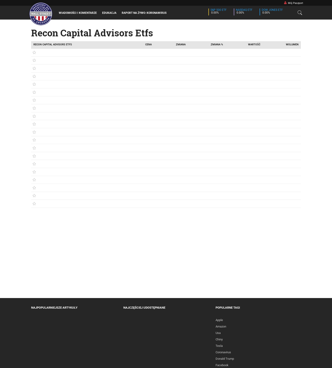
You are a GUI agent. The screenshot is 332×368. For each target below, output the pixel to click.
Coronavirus (223, 352)
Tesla (219, 346)
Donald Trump (225, 358)
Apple (219, 320)
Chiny (219, 339)
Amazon (221, 326)
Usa (218, 333)
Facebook (222, 365)
